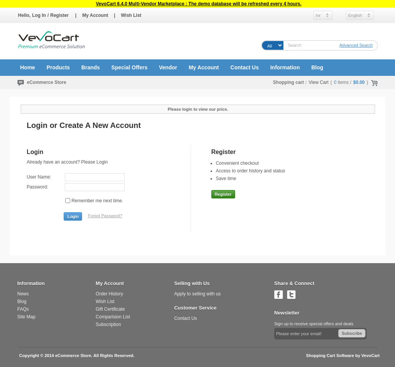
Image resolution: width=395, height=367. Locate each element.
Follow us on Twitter (291, 294)
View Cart (319, 82)
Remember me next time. (97, 200)
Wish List (131, 15)
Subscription (108, 324)
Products (58, 67)
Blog (317, 67)
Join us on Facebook (278, 294)
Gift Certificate (110, 309)
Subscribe (352, 333)
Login (73, 216)
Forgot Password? (105, 215)
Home (27, 67)
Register (59, 15)
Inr (318, 15)
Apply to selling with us (197, 294)
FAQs (23, 309)
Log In (39, 15)
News (23, 294)
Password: (37, 187)
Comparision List (113, 316)
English (355, 15)
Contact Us (244, 67)
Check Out (373, 82)
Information (285, 67)
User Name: (38, 177)
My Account (95, 15)
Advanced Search (356, 45)
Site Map (26, 316)
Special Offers (129, 67)
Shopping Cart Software (330, 355)
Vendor (168, 67)
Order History (109, 294)
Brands (90, 67)
